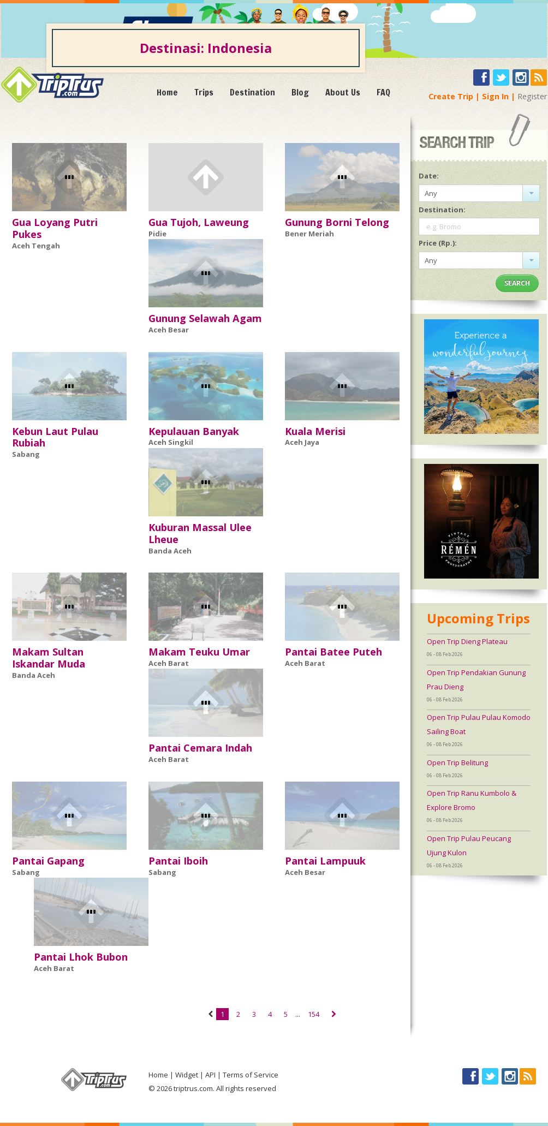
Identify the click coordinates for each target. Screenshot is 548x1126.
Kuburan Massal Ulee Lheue (200, 533)
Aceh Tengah (36, 246)
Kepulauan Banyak (193, 431)
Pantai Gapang (48, 860)
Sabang (26, 454)
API (210, 1075)
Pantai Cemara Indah (200, 747)
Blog (300, 92)
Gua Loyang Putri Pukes (55, 228)
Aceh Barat (168, 663)
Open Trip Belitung (457, 762)
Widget (186, 1075)
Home (167, 92)
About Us (342, 92)
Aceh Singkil (170, 442)
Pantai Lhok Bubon (81, 956)
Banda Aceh (170, 551)
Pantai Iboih (178, 860)
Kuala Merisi (315, 431)
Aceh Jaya (302, 442)
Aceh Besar (168, 330)
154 (313, 1014)
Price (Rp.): (438, 243)
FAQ (383, 92)
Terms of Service (250, 1075)
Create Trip (450, 96)
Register (532, 96)
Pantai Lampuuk (325, 860)
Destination (252, 92)
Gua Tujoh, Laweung (198, 222)
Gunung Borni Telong (337, 222)
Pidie (157, 234)
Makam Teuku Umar (199, 651)
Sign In (495, 96)
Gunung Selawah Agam (205, 318)
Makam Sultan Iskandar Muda (48, 657)
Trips (203, 92)
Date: (429, 176)
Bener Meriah (309, 234)
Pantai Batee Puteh (333, 651)
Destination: (442, 210)
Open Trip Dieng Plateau (467, 641)
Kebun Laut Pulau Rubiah (55, 437)
